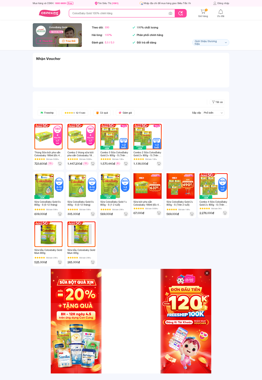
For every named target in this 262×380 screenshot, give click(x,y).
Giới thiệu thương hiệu (211, 42)
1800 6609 (60, 3)
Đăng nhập (221, 3)
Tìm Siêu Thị (108, 3)
